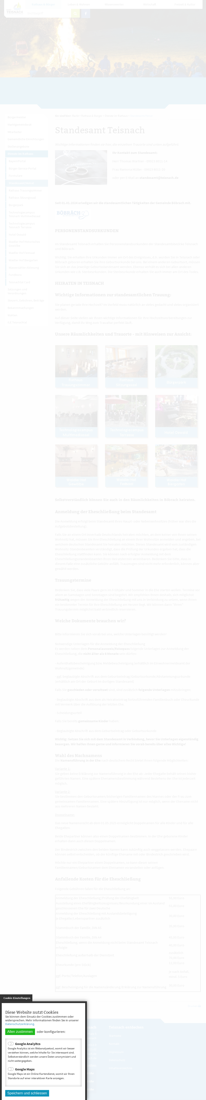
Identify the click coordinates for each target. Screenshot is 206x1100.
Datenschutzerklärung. (20, 1024)
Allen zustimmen (20, 1031)
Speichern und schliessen (27, 1093)
